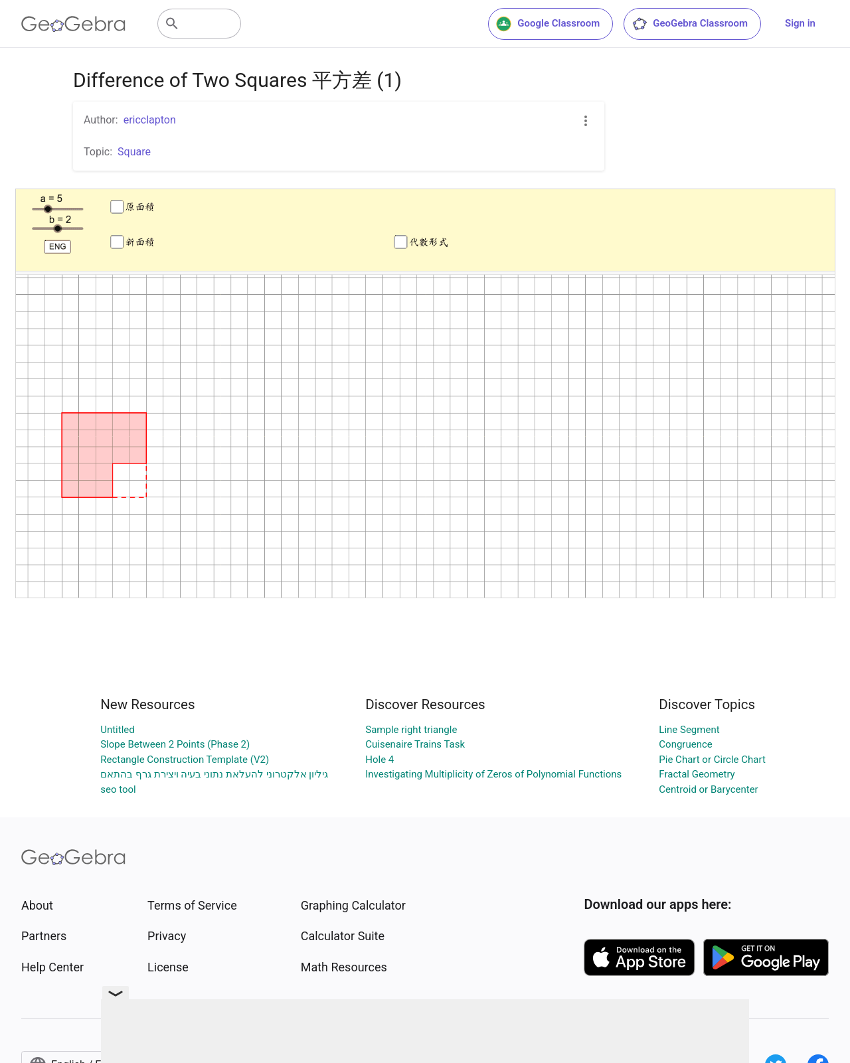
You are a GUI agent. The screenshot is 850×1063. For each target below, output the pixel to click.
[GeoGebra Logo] (73, 24)
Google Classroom (548, 24)
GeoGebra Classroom (690, 24)
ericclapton (150, 120)
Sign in (800, 23)
